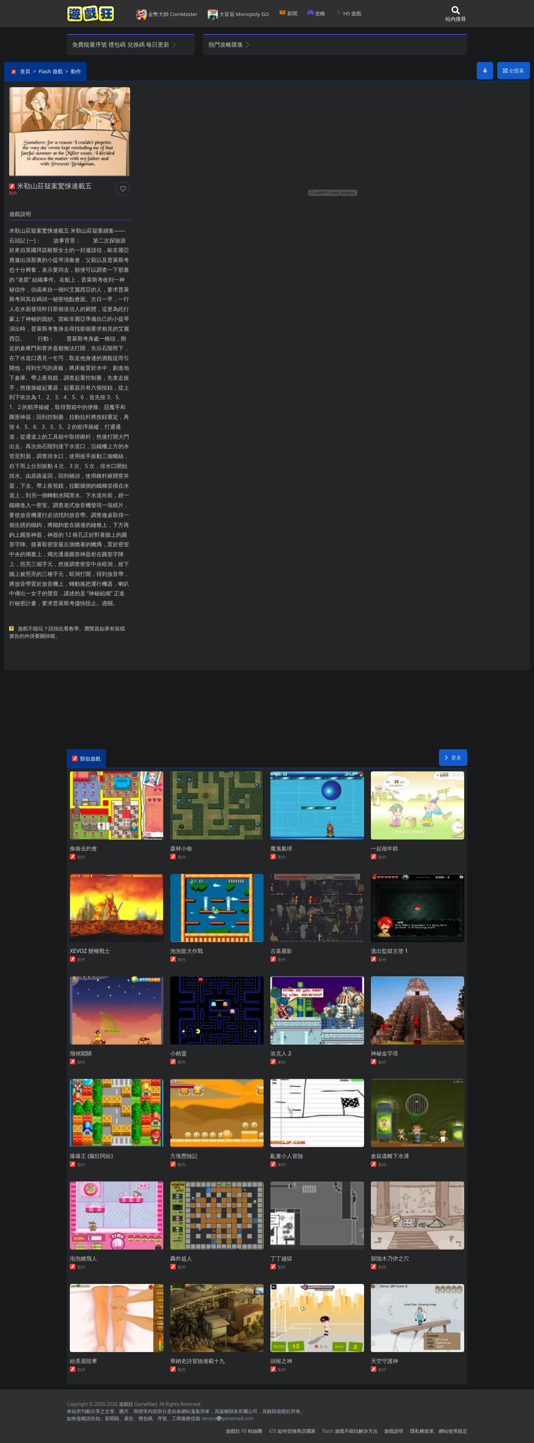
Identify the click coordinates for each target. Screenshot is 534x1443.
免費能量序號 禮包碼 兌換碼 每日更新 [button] (124, 44)
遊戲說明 (393, 1431)
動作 (76, 71)
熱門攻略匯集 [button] (229, 44)
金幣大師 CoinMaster (167, 15)
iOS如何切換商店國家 (292, 1431)
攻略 (317, 13)
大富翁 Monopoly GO (238, 15)
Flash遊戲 (51, 71)
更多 (453, 757)
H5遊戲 (348, 13)
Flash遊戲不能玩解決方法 (350, 1431)
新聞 (288, 13)
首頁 (25, 71)
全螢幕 (513, 70)
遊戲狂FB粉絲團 (244, 1431)
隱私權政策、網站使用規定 (438, 1431)
